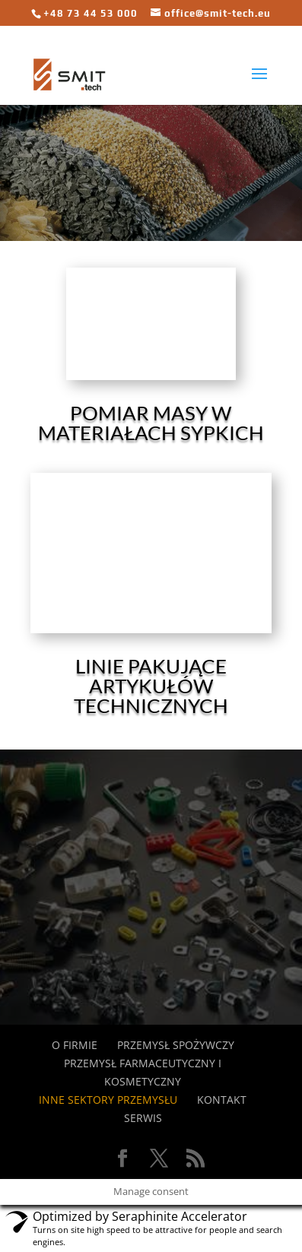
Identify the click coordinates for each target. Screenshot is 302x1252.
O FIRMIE (74, 1045)
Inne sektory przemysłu (108, 1099)
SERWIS (143, 1118)
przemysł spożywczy (175, 1045)
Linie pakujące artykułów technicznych (151, 686)
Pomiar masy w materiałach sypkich (151, 423)
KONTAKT (221, 1099)
